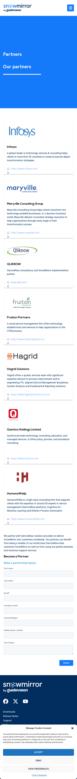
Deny (38, 760)
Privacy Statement (39, 775)
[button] (72, 728)
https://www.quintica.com (24, 458)
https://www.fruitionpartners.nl (27, 339)
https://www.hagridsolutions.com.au (30, 394)
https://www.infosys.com (24, 168)
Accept (38, 752)
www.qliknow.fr (19, 282)
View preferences (38, 769)
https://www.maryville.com (25, 232)
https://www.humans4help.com (28, 519)
